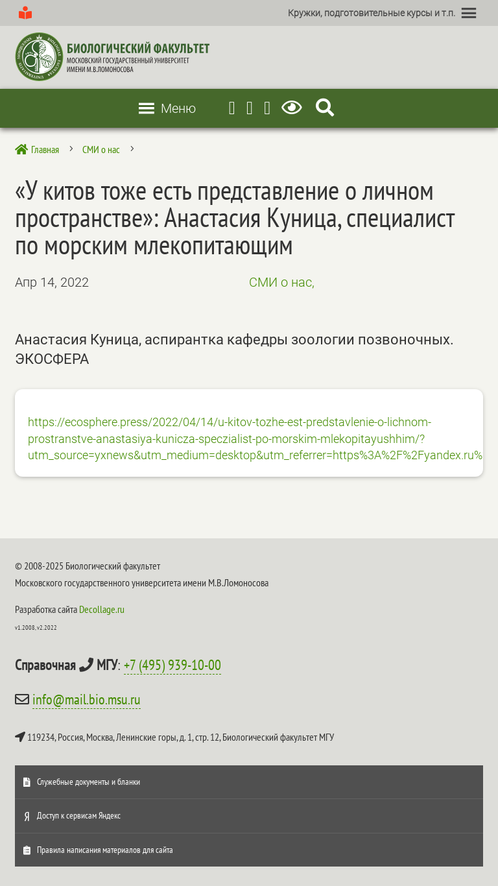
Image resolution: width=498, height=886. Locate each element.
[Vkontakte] (267, 108)
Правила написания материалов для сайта (105, 850)
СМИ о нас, (281, 282)
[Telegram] (232, 108)
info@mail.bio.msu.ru (86, 699)
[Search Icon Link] (324, 108)
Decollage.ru (101, 609)
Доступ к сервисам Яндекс (79, 815)
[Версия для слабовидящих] (294, 108)
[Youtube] (249, 108)
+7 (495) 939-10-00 (172, 665)
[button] (371, 13)
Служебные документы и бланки (88, 781)
